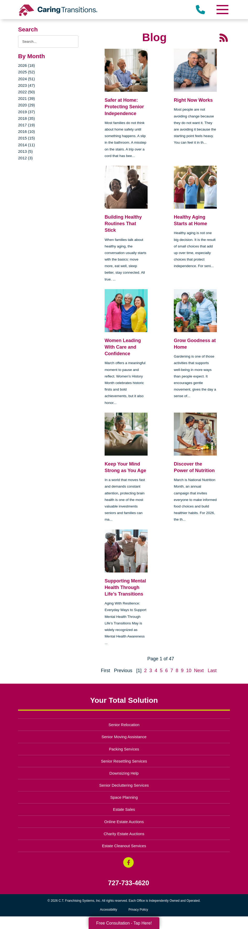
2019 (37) (26, 112)
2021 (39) (26, 98)
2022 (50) (26, 92)
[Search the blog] (48, 41)
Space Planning (124, 797)
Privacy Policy (138, 909)
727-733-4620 (128, 883)
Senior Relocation (124, 724)
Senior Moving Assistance (124, 736)
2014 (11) (26, 145)
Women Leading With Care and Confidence (123, 347)
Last (212, 670)
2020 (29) (26, 105)
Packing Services (124, 749)
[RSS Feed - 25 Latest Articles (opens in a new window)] (223, 37)
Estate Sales (124, 809)
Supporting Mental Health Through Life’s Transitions (125, 587)
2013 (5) (25, 151)
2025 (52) (26, 72)
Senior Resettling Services (124, 761)
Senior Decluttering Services (124, 785)
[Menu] (222, 9)
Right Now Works (193, 100)
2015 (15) (26, 138)
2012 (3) (25, 158)
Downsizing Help (124, 773)
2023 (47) (26, 85)
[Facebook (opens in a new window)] (128, 862)
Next (199, 670)
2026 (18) (26, 65)
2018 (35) (26, 118)
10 (188, 670)
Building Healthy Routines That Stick (123, 223)
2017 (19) (26, 125)
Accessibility (108, 909)
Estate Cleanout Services (124, 846)
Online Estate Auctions (124, 821)
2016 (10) (26, 131)
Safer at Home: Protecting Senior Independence (124, 107)
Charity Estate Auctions (124, 833)
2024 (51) (26, 79)
